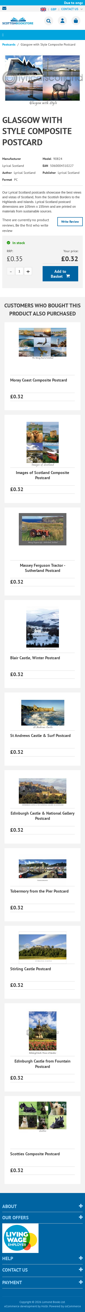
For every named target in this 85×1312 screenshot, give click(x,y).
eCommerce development (20, 1306)
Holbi (44, 1306)
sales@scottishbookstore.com (5, 8)
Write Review (70, 222)
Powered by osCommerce (65, 1306)
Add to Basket (58, 274)
